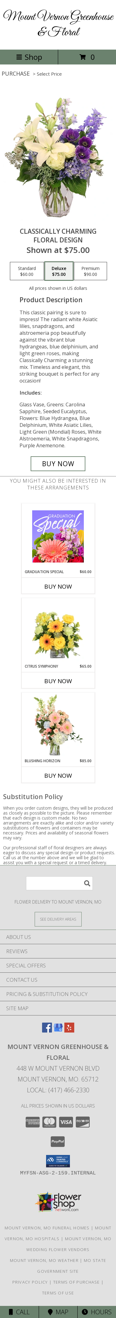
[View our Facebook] (47, 1030)
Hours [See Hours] (97, 1312)
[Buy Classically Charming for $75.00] (58, 463)
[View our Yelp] (69, 1030)
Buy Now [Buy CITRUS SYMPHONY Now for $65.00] (58, 681)
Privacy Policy (30, 1282)
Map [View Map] (58, 1312)
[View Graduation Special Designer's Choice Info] (58, 536)
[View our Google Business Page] (58, 1030)
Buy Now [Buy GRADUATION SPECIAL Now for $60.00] (58, 586)
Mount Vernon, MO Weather (44, 1260)
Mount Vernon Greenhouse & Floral (58, 24)
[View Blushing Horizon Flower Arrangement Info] (58, 725)
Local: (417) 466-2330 (58, 1090)
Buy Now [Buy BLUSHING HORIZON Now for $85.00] (58, 776)
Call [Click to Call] (19, 1312)
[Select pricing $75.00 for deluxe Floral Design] (59, 271)
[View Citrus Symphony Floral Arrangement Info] (58, 630)
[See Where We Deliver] (58, 919)
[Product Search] (59, 883)
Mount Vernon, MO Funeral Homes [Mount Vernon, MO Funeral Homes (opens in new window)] (47, 1228)
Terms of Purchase (76, 1282)
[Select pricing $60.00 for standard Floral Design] (27, 271)
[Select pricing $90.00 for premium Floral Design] (90, 271)
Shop (29, 57)
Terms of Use (58, 1293)
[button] (58, 1161)
